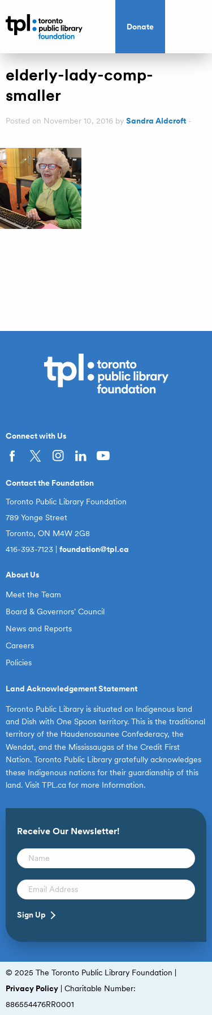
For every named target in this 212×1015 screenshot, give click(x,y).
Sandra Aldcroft (156, 120)
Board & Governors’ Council (55, 611)
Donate (140, 26)
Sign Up (31, 915)
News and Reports (39, 628)
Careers (20, 645)
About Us (23, 575)
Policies (19, 662)
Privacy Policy (32, 988)
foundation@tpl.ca (94, 549)
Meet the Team (33, 594)
